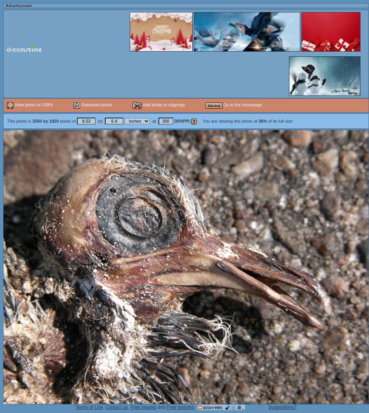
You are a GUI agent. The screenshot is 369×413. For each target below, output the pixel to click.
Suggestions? (282, 407)
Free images (144, 407)
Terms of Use (89, 407)
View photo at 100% (30, 104)
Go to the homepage (233, 104)
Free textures (180, 407)
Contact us (117, 407)
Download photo (92, 104)
